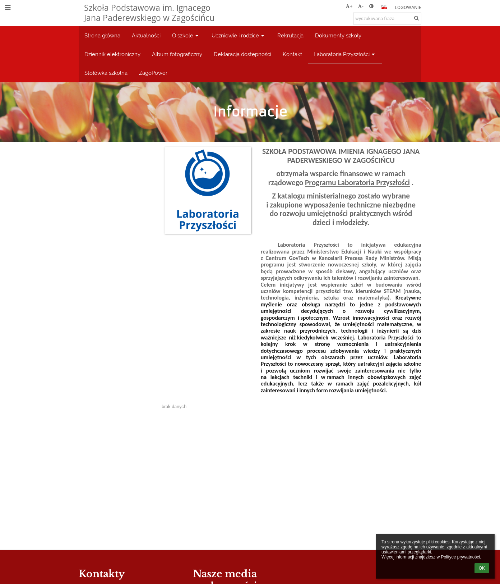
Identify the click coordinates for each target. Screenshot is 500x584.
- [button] (361, 6)
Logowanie (408, 7)
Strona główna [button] (102, 35)
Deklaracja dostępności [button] (242, 54)
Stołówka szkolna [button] (106, 73)
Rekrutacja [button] (290, 35)
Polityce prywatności (460, 557)
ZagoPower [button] (153, 73)
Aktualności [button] (146, 35)
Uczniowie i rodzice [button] (239, 35)
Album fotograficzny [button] (177, 54)
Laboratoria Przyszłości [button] (345, 54)
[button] (384, 7)
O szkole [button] (186, 35)
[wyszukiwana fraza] (387, 18)
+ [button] (349, 6)
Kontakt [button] (292, 54)
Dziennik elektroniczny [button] (112, 54)
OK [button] (482, 568)
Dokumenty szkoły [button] (338, 35)
